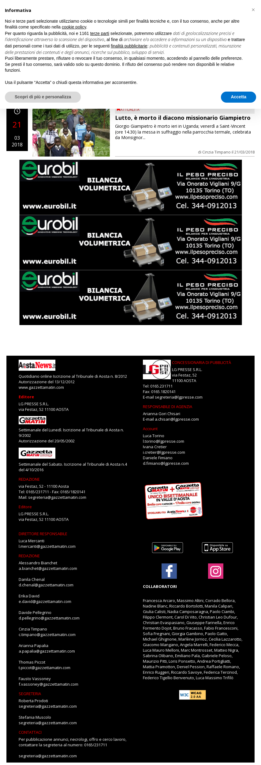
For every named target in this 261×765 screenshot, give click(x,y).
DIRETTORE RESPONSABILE (43, 533)
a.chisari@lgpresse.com (177, 419)
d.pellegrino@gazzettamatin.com (49, 618)
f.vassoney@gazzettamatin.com (48, 684)
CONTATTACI (30, 732)
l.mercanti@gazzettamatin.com (47, 546)
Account (150, 428)
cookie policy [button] (74, 27)
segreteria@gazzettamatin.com (57, 497)
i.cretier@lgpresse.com (164, 452)
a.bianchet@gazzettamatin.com (48, 568)
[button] (253, 10)
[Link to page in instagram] (216, 575)
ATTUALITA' (130, 109)
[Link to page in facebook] (169, 571)
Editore (26, 397)
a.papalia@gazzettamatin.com (47, 651)
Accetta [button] (238, 96)
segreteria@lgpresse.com (179, 397)
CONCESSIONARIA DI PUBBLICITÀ (201, 362)
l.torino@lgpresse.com (163, 441)
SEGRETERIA (30, 693)
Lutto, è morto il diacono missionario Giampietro (183, 117)
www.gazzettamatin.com (41, 387)
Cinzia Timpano (216, 152)
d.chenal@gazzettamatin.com (46, 585)
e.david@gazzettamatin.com (45, 601)
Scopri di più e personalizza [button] (43, 96)
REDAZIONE (29, 479)
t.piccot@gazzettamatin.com (44, 667)
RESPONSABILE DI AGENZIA (167, 406)
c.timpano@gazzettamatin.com (47, 634)
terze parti (99, 33)
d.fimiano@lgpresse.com (166, 463)
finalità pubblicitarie (129, 46)
